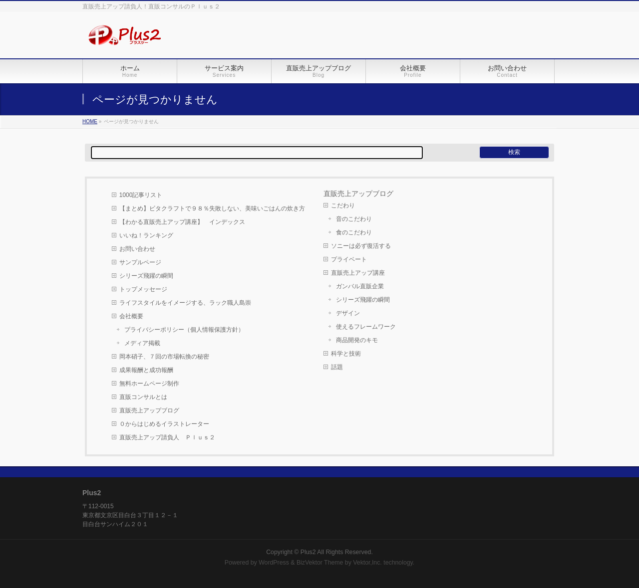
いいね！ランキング (146, 235)
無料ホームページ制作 (149, 383)
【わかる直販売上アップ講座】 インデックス (182, 221)
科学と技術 (346, 353)
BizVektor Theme (320, 562)
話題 (337, 367)
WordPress (274, 562)
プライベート (349, 259)
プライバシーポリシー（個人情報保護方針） (184, 329)
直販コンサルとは (143, 396)
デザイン (348, 313)
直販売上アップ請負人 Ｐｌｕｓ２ (167, 437)
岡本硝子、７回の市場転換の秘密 (164, 356)
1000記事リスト (141, 195)
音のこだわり (354, 218)
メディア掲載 (142, 343)
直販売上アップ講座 (358, 272)
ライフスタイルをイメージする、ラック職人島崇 (185, 302)
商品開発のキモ (357, 340)
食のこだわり (354, 232)
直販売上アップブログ (149, 410)
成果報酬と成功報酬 (146, 370)
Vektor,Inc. (367, 562)
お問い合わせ (137, 248)
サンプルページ (140, 262)
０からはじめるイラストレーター (164, 423)
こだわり (343, 205)
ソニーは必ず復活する (361, 245)
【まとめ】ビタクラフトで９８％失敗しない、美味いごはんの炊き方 (212, 208)
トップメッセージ (143, 289)
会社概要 (131, 316)
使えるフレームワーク (366, 326)
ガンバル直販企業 (360, 286)
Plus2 (308, 552)
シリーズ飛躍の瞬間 (146, 275)
